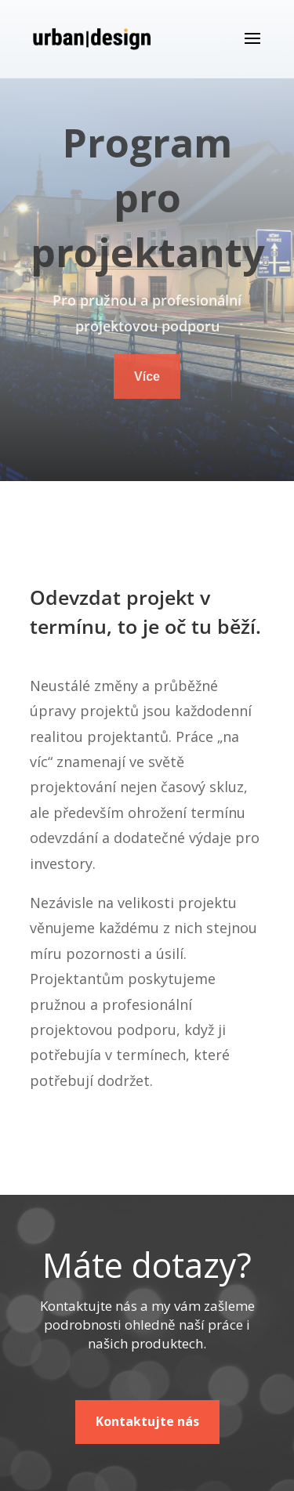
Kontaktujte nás (147, 1421)
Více (147, 376)
